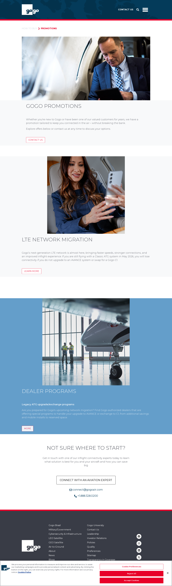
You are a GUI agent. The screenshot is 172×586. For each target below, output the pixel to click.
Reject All (131, 575)
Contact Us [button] (125, 9)
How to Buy (29, 28)
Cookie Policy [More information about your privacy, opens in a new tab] (24, 574)
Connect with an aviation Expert (86, 480)
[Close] (168, 574)
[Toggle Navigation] (145, 9)
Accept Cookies (131, 582)
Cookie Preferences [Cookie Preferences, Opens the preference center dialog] (131, 568)
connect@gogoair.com (86, 489)
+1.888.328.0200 (86, 495)
